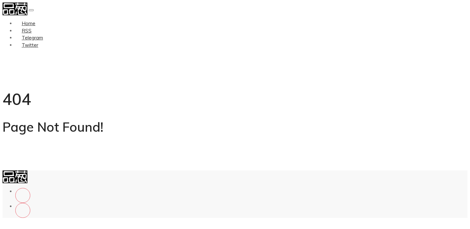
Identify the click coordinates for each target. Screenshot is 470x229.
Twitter (30, 45)
